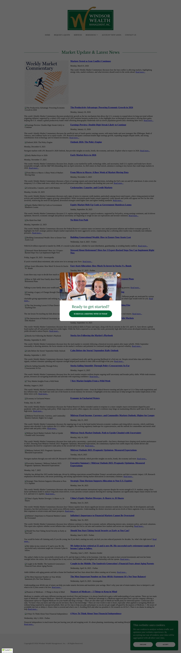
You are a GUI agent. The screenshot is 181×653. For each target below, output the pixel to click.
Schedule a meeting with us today (90, 314)
